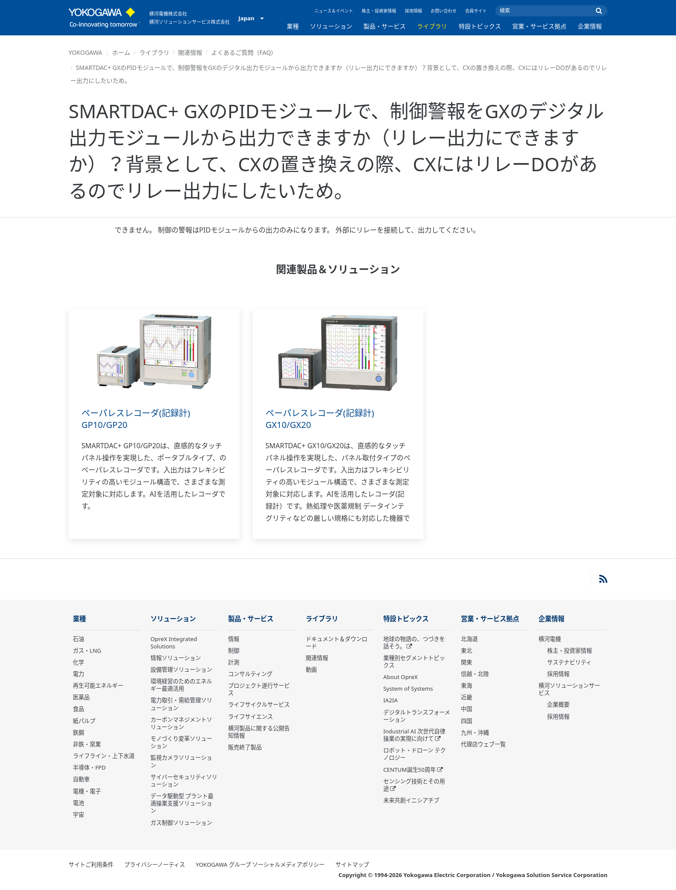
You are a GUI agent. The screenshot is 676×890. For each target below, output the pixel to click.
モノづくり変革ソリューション (181, 742)
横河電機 (549, 639)
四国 (466, 721)
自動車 (81, 779)
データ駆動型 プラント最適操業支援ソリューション (181, 803)
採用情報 (413, 11)
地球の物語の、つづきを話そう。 (414, 642)
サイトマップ (352, 864)
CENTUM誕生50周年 (409, 770)
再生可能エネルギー (98, 685)
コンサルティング (250, 674)
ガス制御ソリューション (181, 823)
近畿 (466, 697)
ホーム (121, 52)
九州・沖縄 (475, 732)
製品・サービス (384, 26)
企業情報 (590, 26)
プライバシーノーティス (154, 864)
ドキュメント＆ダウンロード (336, 642)
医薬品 (81, 697)
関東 (466, 662)
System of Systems (408, 688)
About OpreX (400, 677)
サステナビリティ (569, 662)
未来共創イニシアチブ (411, 800)
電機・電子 (87, 791)
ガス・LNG (87, 650)
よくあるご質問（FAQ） (244, 52)
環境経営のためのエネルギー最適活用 (181, 684)
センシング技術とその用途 (414, 785)
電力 (78, 674)
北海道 (469, 639)
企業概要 (558, 704)
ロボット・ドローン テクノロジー (414, 753)
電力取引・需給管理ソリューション (181, 703)
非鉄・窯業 (87, 744)
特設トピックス (480, 26)
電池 (78, 803)
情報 (233, 639)
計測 (233, 662)
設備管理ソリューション (181, 669)
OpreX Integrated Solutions (173, 642)
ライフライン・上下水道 (104, 756)
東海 (466, 685)
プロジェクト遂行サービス (259, 689)
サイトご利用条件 (91, 864)
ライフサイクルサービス (259, 704)
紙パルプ (84, 721)
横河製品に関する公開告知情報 (259, 731)
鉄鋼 (78, 732)
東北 (466, 650)
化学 (78, 662)
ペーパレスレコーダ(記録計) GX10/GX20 (320, 419)
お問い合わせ (444, 11)
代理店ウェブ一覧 (483, 744)
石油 (78, 639)
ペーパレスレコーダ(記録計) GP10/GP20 (135, 419)
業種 (293, 26)
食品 (78, 709)
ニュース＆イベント (333, 11)
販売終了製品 (245, 747)
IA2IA (390, 700)
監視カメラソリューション (181, 761)
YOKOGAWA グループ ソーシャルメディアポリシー (260, 864)
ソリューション (331, 26)
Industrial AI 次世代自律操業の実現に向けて (414, 734)
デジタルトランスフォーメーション (416, 715)
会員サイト (476, 11)
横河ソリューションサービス (569, 689)
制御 (233, 650)
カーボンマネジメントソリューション (181, 723)
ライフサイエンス (250, 716)
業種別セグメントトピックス (414, 661)
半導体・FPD (89, 767)
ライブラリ (432, 26)
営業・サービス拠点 (539, 26)
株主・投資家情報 (379, 11)
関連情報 (190, 52)
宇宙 (78, 814)
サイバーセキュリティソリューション (183, 780)
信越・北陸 (475, 674)
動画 (311, 669)
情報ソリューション (175, 658)
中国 (466, 709)
